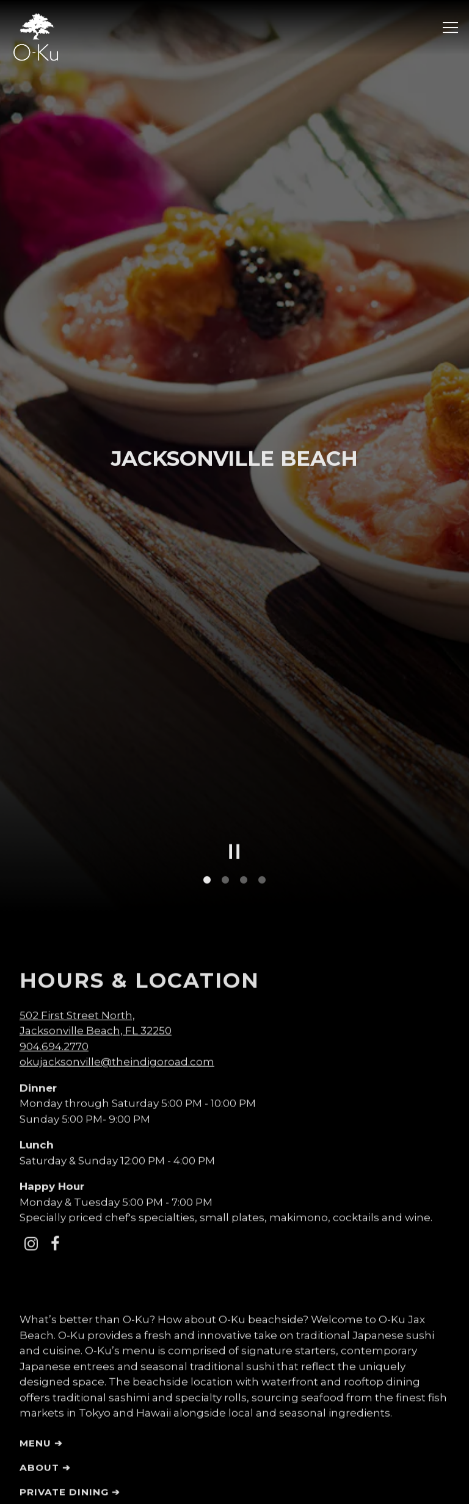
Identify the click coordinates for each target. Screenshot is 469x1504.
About (39, 1376)
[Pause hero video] (234, 760)
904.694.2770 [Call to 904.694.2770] (54, 956)
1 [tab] (207, 789)
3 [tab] (244, 789)
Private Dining (64, 1401)
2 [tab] (225, 789)
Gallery (45, 1425)
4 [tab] (262, 789)
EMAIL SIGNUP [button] (234, 1487)
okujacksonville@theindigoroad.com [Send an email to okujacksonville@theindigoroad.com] (117, 971)
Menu (35, 1352)
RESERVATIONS (234, 1453)
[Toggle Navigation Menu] (450, 27)
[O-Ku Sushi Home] (36, 36)
